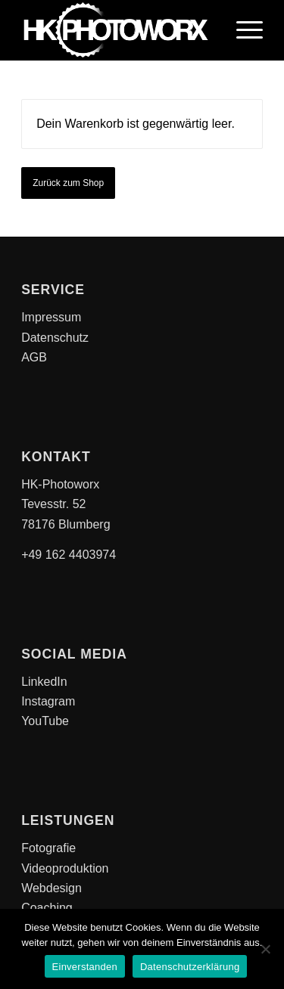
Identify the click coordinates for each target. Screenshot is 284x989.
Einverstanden (84, 966)
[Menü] (242, 30)
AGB (34, 357)
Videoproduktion (64, 868)
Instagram (48, 701)
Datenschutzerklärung (189, 966)
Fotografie (48, 848)
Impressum (51, 317)
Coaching (47, 907)
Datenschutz (55, 337)
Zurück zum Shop (68, 183)
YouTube (45, 721)
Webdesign (51, 888)
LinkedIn (44, 681)
